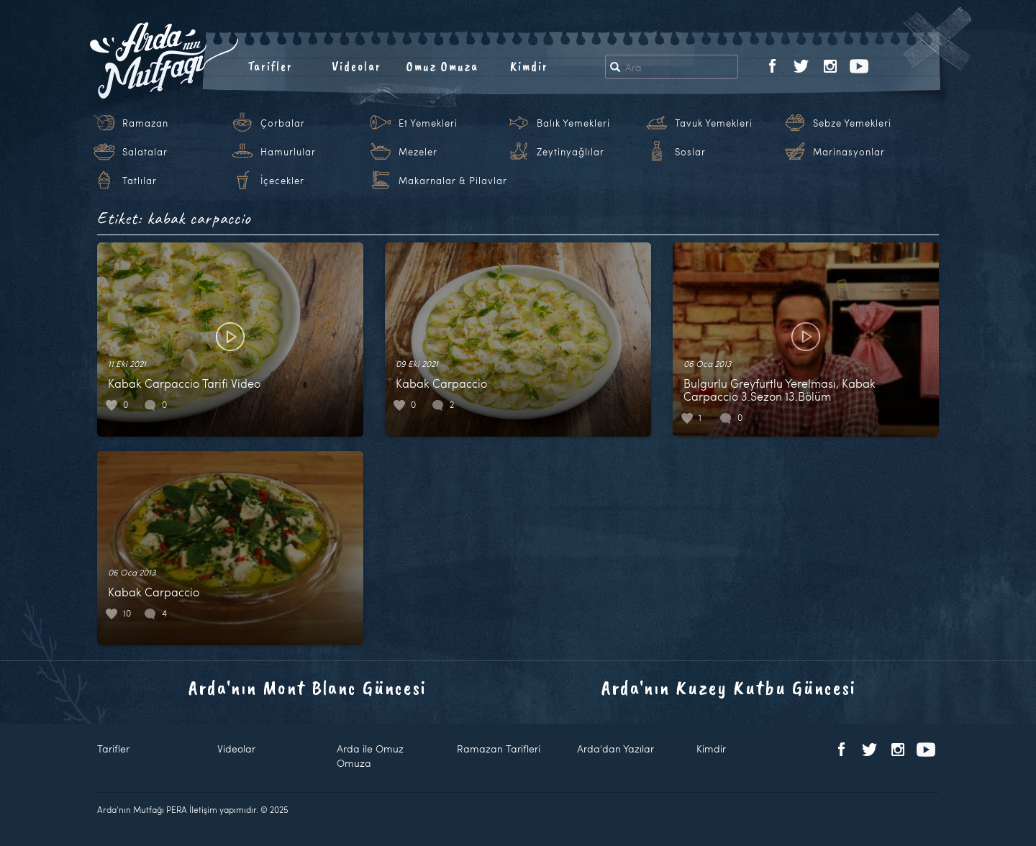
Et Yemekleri (428, 123)
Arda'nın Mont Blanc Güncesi (307, 687)
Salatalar (145, 151)
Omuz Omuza (442, 66)
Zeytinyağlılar (570, 151)
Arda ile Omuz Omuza (370, 756)
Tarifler (270, 66)
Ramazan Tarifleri (498, 748)
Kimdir (529, 66)
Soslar (690, 151)
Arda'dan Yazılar (615, 748)
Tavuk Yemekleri (714, 123)
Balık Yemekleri (573, 123)
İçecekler (282, 180)
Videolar (356, 66)
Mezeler (418, 151)
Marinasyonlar (849, 151)
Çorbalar (282, 123)
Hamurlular (288, 151)
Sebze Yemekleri (852, 123)
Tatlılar (139, 180)
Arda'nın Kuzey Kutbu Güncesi (728, 687)
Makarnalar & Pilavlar (453, 180)
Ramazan (145, 123)
